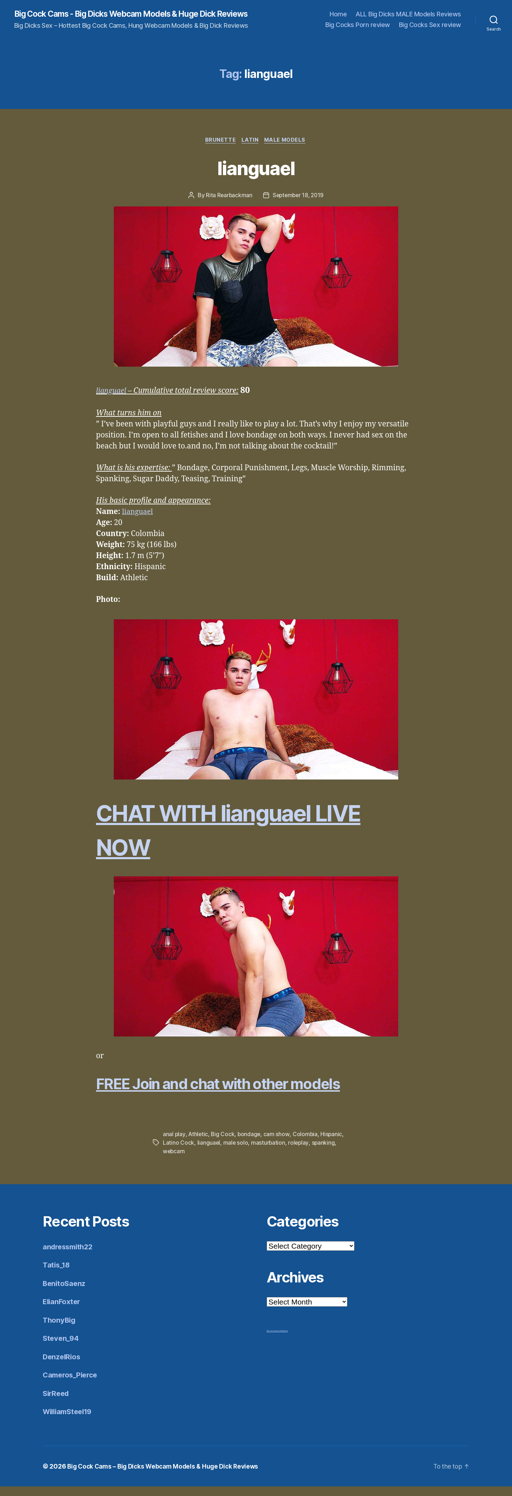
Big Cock (223, 1144)
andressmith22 (70, 1256)
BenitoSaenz (65, 1292)
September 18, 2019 (298, 205)
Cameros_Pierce (72, 1384)
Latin (250, 149)
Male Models (287, 149)
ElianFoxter (62, 1311)
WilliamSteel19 (70, 1421)
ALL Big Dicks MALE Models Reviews (408, 18)
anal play (174, 1144)
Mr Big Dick (284, 1340)
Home (338, 18)
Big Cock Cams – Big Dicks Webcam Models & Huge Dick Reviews (166, 1476)
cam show (278, 1144)
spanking (324, 1152)
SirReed (57, 1402)
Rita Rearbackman (227, 205)
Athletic (198, 1144)
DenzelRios (62, 1366)
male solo (236, 1152)
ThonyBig (60, 1329)
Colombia (306, 1144)
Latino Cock (178, 1152)
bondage (250, 1144)
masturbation (269, 1152)
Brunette (219, 149)
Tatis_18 (57, 1274)
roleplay (299, 1152)
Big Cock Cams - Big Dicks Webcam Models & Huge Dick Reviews (123, 18)
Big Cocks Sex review (430, 29)
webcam (174, 1161)
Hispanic (333, 1144)
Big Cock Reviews (273, 1340)
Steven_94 (62, 1347)
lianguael (256, 176)
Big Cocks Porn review (357, 29)
